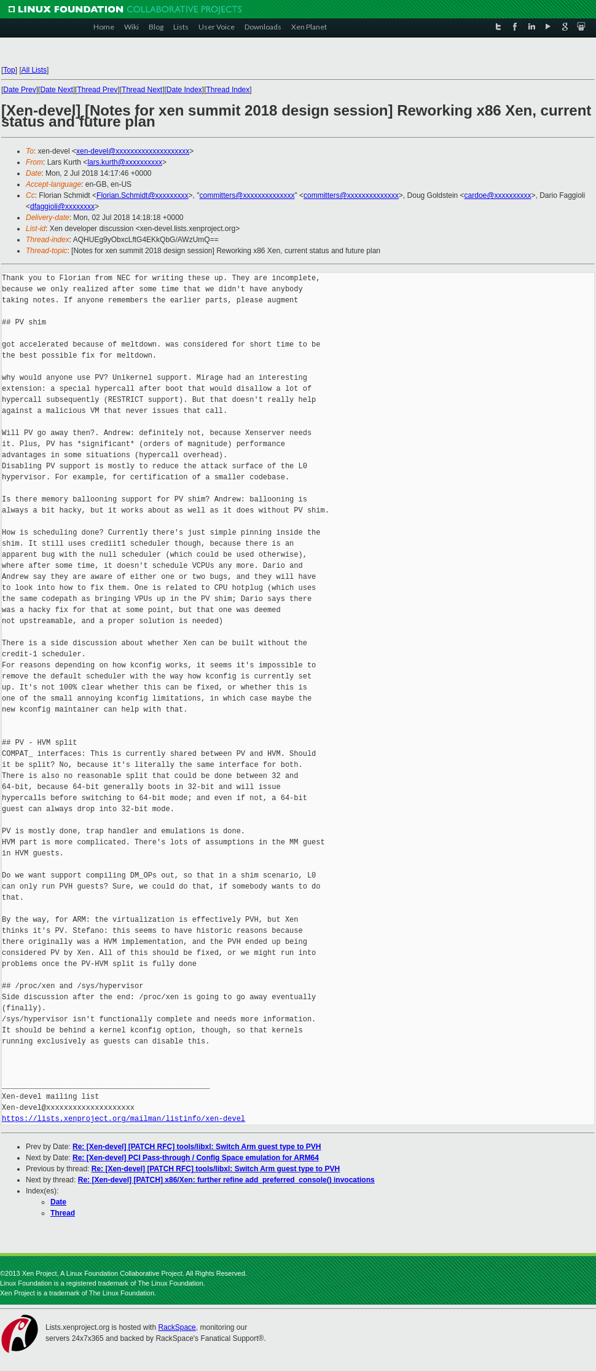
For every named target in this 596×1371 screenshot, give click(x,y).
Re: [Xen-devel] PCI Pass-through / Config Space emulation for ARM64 (196, 1157)
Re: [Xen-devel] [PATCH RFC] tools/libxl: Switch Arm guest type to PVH (197, 1146)
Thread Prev (97, 89)
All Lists (34, 70)
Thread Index (228, 89)
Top (9, 70)
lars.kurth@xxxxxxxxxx (124, 162)
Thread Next (142, 89)
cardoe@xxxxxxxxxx (498, 195)
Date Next (56, 89)
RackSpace (176, 1327)
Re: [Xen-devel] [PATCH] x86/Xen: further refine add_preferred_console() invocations (226, 1180)
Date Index (184, 89)
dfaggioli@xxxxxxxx (62, 206)
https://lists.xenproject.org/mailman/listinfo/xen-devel (123, 1119)
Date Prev (19, 89)
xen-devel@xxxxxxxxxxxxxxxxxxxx (132, 151)
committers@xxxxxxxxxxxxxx (247, 195)
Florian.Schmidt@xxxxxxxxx (142, 195)
